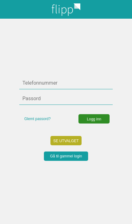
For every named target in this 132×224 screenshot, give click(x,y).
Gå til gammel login (66, 156)
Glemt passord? (37, 119)
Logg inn (94, 119)
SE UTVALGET (66, 141)
